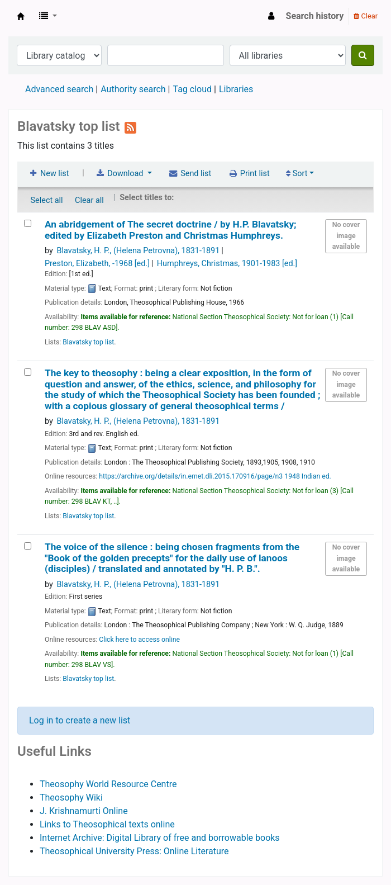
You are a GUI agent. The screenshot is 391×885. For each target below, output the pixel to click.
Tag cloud (192, 89)
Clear (366, 16)
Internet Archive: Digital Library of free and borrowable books (160, 837)
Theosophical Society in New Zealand (21, 16)
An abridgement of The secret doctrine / (171, 229)
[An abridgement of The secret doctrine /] (27, 223)
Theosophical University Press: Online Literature (134, 851)
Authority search (133, 89)
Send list (189, 173)
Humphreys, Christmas (227, 263)
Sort (296, 173)
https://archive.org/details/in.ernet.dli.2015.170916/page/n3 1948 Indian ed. (215, 476)
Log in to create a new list (79, 720)
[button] (48, 16)
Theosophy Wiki (71, 797)
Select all (47, 200)
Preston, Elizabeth (97, 263)
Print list (249, 173)
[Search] (362, 55)
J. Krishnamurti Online (84, 811)
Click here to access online (139, 639)
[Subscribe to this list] (130, 126)
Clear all (89, 200)
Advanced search (59, 89)
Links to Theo (66, 824)
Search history (315, 16)
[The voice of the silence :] (27, 546)
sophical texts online (134, 824)
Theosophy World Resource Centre (108, 784)
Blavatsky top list (88, 342)
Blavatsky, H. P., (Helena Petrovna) (138, 250)
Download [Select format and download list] (120, 173)
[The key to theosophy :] (27, 372)
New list (48, 173)
